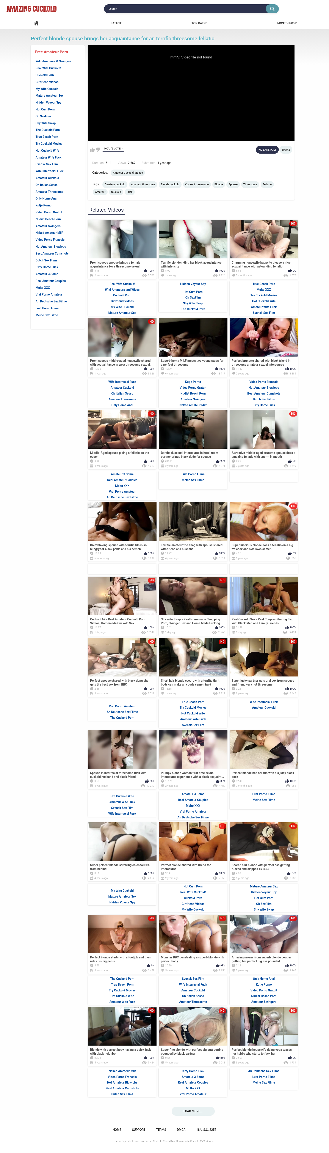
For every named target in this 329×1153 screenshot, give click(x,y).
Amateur (100, 191)
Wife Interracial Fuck (49, 171)
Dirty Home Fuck (47, 267)
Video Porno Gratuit (49, 212)
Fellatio (267, 184)
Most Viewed (287, 23)
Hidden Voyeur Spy (48, 102)
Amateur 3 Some (47, 274)
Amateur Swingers (48, 226)
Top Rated (199, 23)
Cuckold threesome (197, 184)
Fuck (130, 191)
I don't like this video (98, 150)
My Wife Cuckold (47, 89)
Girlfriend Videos (47, 82)
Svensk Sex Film (47, 164)
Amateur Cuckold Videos (128, 172)
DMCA (181, 1129)
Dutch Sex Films (47, 260)
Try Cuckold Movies (49, 143)
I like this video (92, 150)
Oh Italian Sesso (47, 185)
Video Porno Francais (50, 239)
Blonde (219, 184)
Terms (161, 1129)
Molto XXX (43, 287)
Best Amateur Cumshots (52, 253)
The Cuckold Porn (48, 130)
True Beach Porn (47, 136)
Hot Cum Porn (45, 109)
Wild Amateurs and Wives (122, 289)
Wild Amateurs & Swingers (54, 61)
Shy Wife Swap (46, 123)
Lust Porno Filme (47, 308)
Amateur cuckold (115, 184)
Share (286, 149)
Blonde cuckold (170, 184)
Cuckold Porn (45, 75)
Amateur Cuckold (47, 178)
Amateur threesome (143, 184)
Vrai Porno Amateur (49, 294)
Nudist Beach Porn (48, 219)
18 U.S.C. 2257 (206, 1129)
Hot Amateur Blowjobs (51, 246)
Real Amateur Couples (51, 281)
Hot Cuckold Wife (47, 150)
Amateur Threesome (49, 191)
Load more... (193, 1111)
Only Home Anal (46, 198)
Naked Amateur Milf (49, 232)
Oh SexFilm (43, 116)
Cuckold (116, 191)
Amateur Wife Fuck (48, 157)
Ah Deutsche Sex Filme (51, 301)
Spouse (233, 184)
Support (138, 1129)
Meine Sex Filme (47, 315)
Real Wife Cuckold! (48, 68)
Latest (116, 23)
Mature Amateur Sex (49, 95)
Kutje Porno (44, 205)
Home (36, 23)
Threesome (250, 184)
